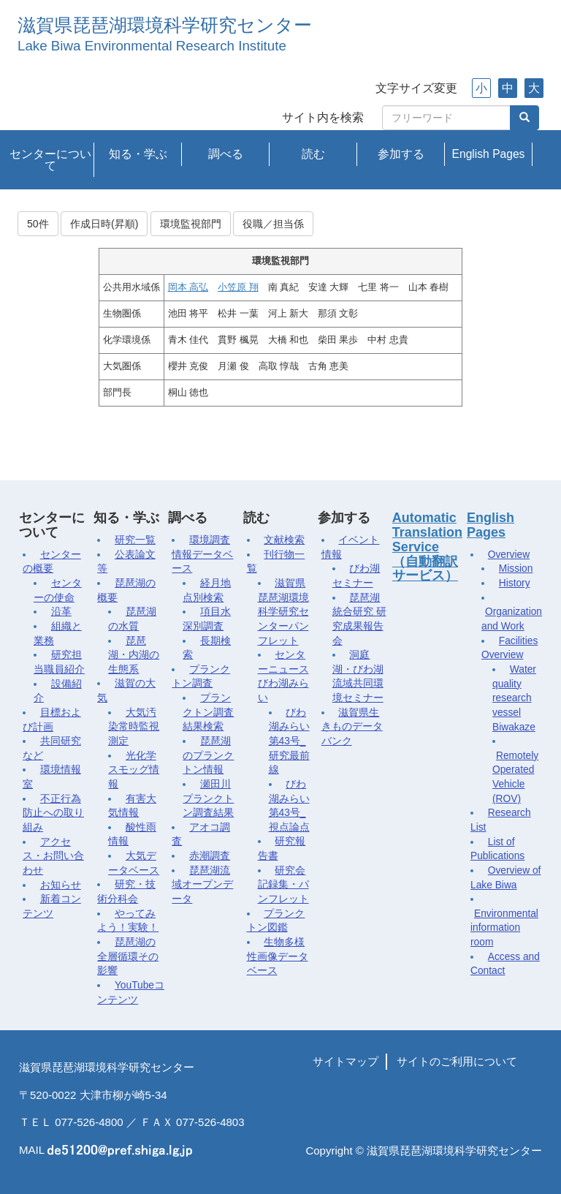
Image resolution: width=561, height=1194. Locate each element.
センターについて (50, 160)
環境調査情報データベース (202, 554)
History (514, 583)
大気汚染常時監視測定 (133, 727)
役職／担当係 (273, 224)
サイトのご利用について (457, 1061)
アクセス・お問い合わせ (53, 856)
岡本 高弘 (188, 287)
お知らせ (60, 885)
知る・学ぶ (138, 154)
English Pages (488, 154)
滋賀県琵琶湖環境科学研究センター (165, 25)
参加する (401, 154)
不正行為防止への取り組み (53, 813)
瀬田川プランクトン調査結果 (208, 798)
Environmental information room (504, 928)
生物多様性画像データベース (277, 956)
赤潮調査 (209, 855)
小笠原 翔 (238, 287)
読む (313, 154)
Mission (516, 568)
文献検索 (284, 539)
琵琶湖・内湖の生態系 (133, 655)
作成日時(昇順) (104, 224)
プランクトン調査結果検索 (208, 712)
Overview (509, 554)
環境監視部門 (190, 224)
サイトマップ (345, 1061)
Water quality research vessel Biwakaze (514, 698)
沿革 (61, 611)
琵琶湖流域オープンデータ (202, 884)
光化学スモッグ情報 (133, 770)
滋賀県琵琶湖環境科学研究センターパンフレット (283, 612)
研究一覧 (135, 539)
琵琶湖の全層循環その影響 (128, 956)
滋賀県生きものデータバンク (352, 727)
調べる (225, 154)
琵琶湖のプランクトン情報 (208, 755)
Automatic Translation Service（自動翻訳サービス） (427, 546)
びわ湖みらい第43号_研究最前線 (289, 741)
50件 (38, 224)
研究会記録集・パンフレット (283, 884)
